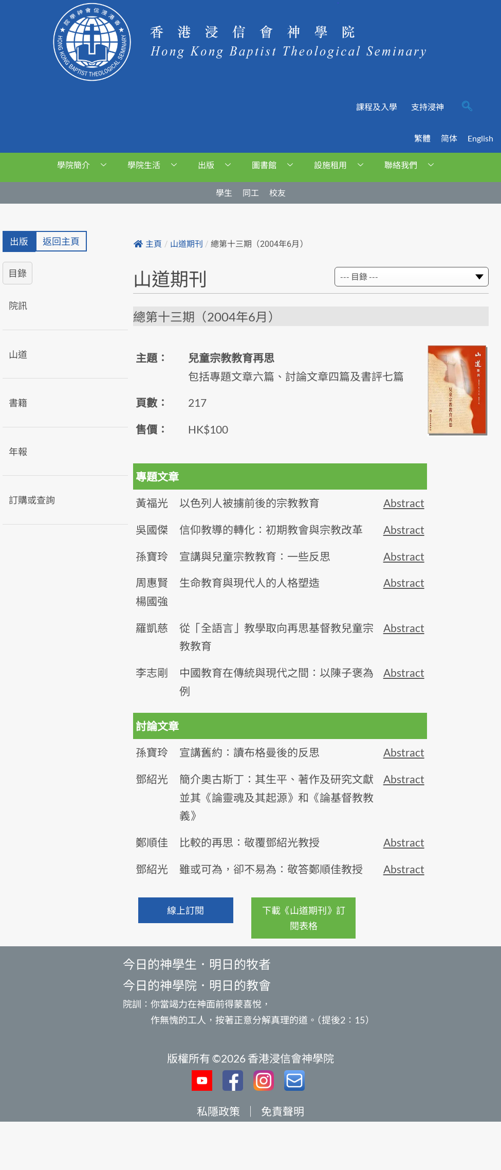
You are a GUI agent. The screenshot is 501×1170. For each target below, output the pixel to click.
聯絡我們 (412, 165)
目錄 (17, 273)
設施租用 (342, 165)
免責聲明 (282, 1111)
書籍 (18, 403)
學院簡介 (85, 165)
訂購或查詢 (32, 500)
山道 (18, 354)
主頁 (148, 244)
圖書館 (276, 165)
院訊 (18, 305)
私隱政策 (218, 1111)
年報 (18, 451)
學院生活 (155, 165)
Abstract (403, 502)
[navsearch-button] (467, 107)
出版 (218, 165)
